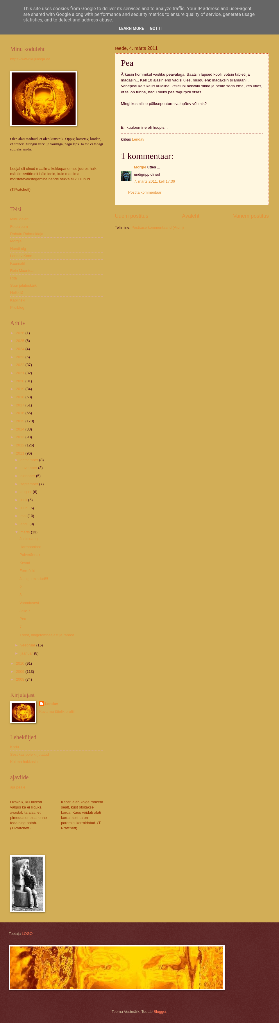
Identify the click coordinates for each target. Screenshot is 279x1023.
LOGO (27, 933)
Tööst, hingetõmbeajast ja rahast (46, 635)
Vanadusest (29, 603)
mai (23, 516)
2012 (20, 445)
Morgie (140, 167)
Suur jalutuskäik (23, 285)
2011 (20, 453)
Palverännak (29, 555)
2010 (20, 663)
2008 (20, 679)
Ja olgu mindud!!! (33, 579)
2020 (20, 381)
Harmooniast (30, 547)
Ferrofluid (27, 570)
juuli (24, 500)
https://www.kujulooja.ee (30, 59)
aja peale (17, 787)
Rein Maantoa (21, 270)
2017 (20, 405)
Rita (13, 278)
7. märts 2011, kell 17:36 (154, 181)
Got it (156, 28)
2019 (20, 389)
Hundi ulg (18, 248)
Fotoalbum (19, 226)
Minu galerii (19, 219)
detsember (29, 460)
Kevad (24, 563)
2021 (20, 373)
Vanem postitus (251, 216)
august (26, 492)
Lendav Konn (21, 256)
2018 (20, 397)
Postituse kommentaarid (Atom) (157, 227)
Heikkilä (16, 292)
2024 (20, 349)
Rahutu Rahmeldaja (26, 234)
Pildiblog (17, 307)
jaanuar (27, 653)
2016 (20, 413)
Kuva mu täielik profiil (57, 711)
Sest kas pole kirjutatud (29, 754)
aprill (24, 524)
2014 (20, 429)
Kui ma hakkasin (23, 761)
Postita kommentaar (145, 192)
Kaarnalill (18, 263)
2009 (20, 671)
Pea (22, 619)
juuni (24, 508)
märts (25, 532)
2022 (20, 365)
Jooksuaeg (28, 539)
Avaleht (190, 216)
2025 (20, 341)
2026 (20, 333)
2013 (20, 437)
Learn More (131, 28)
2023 (20, 357)
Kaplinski (17, 300)
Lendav (51, 704)
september (29, 484)
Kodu (14, 747)
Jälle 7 (24, 611)
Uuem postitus (131, 216)
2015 (20, 421)
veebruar (28, 645)
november (29, 468)
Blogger (160, 1011)
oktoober (28, 476)
